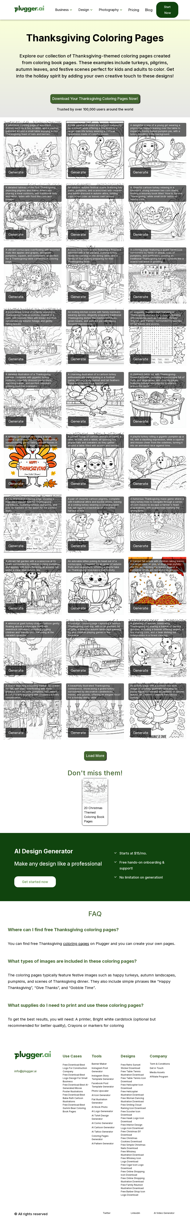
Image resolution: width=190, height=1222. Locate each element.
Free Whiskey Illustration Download (132, 1153)
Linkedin (135, 1213)
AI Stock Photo (100, 1107)
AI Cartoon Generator (103, 1127)
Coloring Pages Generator (100, 1138)
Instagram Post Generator (100, 1070)
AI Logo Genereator (102, 1111)
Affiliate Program (159, 1076)
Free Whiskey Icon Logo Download (131, 1160)
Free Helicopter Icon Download (132, 1086)
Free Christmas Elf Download (131, 1133)
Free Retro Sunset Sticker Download (130, 1066)
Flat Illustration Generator (99, 1101)
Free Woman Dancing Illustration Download (132, 1100)
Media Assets (157, 1072)
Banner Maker (99, 1063)
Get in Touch (156, 1068)
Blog (149, 10)
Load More (95, 755)
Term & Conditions (160, 1063)
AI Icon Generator (101, 1095)
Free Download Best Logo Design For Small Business (75, 1078)
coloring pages (76, 943)
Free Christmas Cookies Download (131, 1140)
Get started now (35, 882)
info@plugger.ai (25, 1071)
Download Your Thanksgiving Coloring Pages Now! (95, 98)
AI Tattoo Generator (102, 1131)
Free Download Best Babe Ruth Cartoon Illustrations (74, 1098)
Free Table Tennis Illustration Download (132, 1073)
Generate (16, 172)
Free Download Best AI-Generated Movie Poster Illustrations (76, 1088)
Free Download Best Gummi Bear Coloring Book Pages (74, 1108)
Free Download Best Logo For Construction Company (75, 1068)
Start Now (167, 10)
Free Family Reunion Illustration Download (132, 1186)
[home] (29, 10)
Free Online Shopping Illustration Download (133, 1180)
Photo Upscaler (100, 1090)
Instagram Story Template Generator (103, 1077)
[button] (64, 9)
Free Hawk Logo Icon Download (132, 1120)
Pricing (133, 10)
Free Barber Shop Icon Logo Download (133, 1193)
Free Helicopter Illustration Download (132, 1093)
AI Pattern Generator (103, 1143)
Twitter (106, 1213)
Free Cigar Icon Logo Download (132, 1166)
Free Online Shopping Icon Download (133, 1173)
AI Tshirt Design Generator (100, 1117)
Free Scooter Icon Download (130, 1113)
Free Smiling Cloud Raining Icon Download (133, 1106)
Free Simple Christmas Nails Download (133, 1146)
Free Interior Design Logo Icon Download (132, 1126)
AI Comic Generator (102, 1123)
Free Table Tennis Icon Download (133, 1080)
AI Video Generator (164, 1213)
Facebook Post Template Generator (103, 1085)
